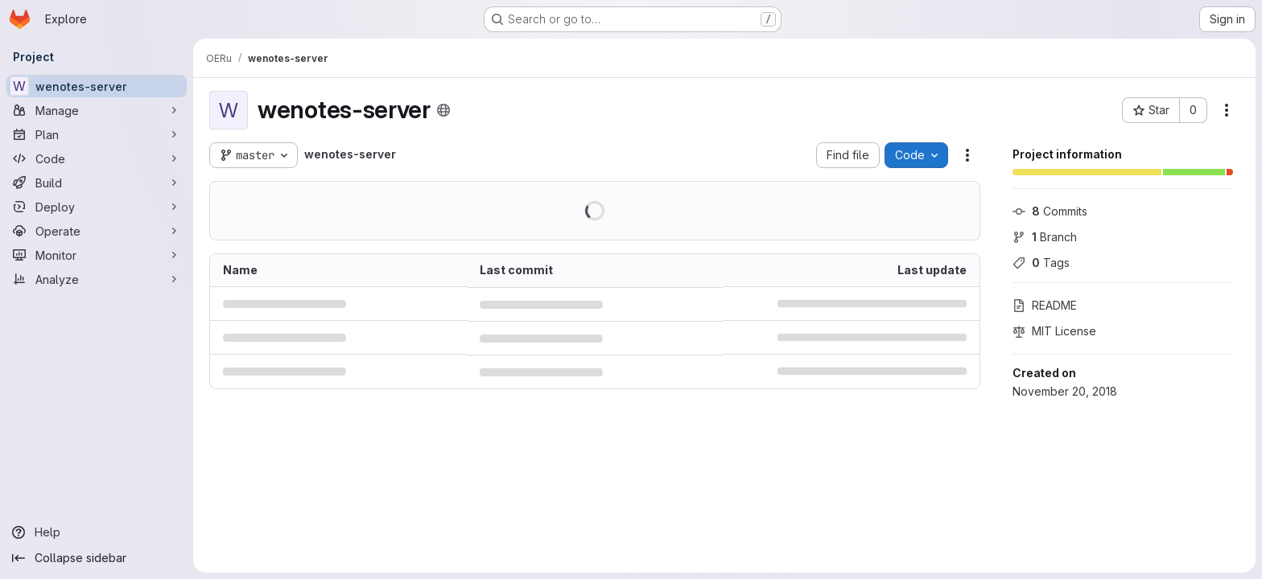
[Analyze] (96, 279)
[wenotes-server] (96, 86)
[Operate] (96, 231)
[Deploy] (96, 206)
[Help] (96, 532)
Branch (1044, 237)
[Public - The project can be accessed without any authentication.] (443, 110)
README (1044, 305)
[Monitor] (96, 255)
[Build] (96, 182)
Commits (1049, 211)
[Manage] (96, 110)
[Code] (96, 158)
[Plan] (96, 134)
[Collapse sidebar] (96, 558)
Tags (1041, 262)
